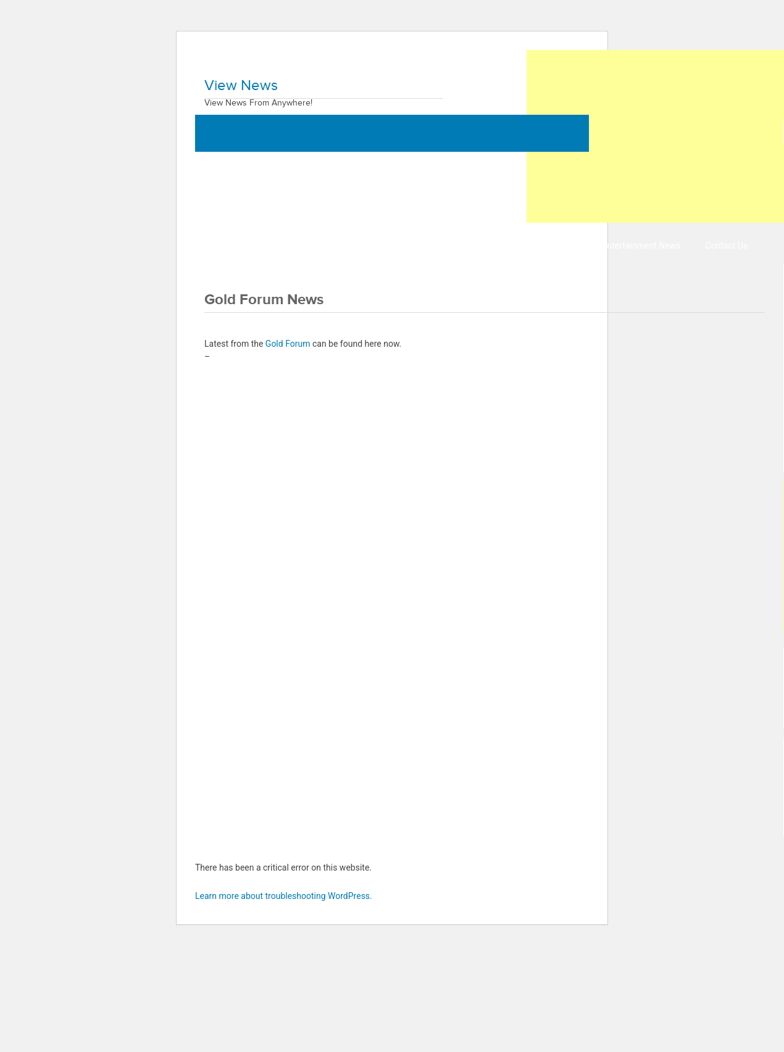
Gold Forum (288, 344)
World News (230, 246)
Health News (386, 246)
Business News (307, 246)
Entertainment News (642, 246)
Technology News (470, 246)
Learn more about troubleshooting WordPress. (283, 896)
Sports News (553, 246)
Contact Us (726, 246)
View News (241, 85)
